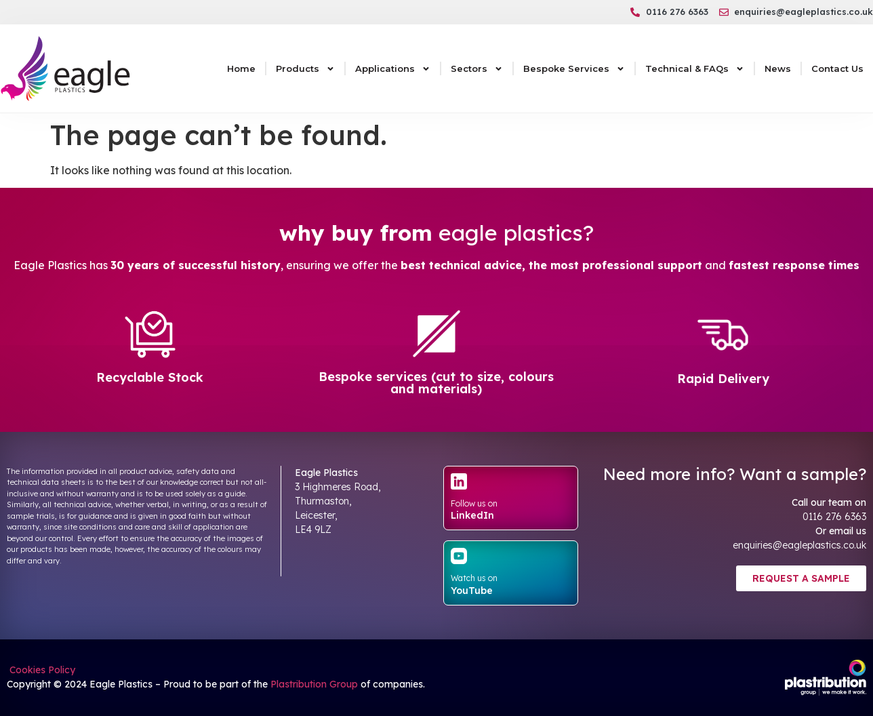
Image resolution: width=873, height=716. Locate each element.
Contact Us (837, 68)
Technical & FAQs (694, 69)
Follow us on (474, 503)
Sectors (477, 69)
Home (241, 68)
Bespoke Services (574, 69)
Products (305, 69)
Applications (392, 69)
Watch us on (474, 578)
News (778, 68)
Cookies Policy (41, 670)
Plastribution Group (314, 684)
